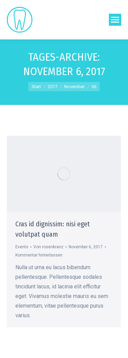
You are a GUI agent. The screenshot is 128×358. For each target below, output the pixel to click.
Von (48, 246)
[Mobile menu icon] (115, 20)
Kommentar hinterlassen (38, 255)
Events (21, 246)
